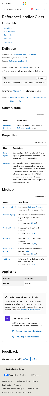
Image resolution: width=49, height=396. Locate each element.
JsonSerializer (23, 67)
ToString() (7, 259)
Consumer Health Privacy (12, 388)
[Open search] (37, 3)
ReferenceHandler (24, 128)
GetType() (7, 238)
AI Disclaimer (7, 381)
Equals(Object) (9, 214)
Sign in (44, 3)
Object (16, 90)
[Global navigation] (2, 3)
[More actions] (44, 9)
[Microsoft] (24, 3)
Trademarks (6, 392)
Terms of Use (32, 388)
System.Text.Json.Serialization (24, 54)
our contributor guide (30, 309)
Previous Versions (23, 381)
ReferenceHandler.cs (17, 61)
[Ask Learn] (32, 9)
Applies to (8, 42)
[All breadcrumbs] (4, 9)
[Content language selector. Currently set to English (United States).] (14, 369)
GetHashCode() (9, 228)
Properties (8, 35)
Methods (7, 38)
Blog (34, 381)
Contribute (6, 385)
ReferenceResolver (35, 207)
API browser (14, 9)
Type (27, 238)
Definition (8, 28)
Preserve (6, 163)
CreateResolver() (9, 207)
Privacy (17, 385)
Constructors (9, 31)
